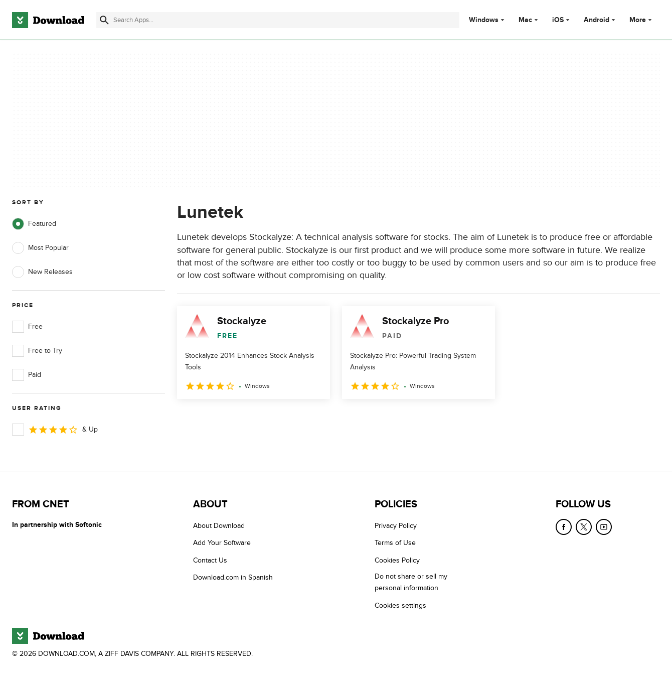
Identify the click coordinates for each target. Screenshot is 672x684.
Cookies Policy (397, 560)
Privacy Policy (396, 525)
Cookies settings (400, 605)
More (641, 20)
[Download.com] (48, 20)
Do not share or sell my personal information (411, 582)
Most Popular (40, 248)
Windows (483, 20)
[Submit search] (104, 20)
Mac (525, 20)
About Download (219, 525)
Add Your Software (222, 542)
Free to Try (37, 351)
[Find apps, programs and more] (277, 20)
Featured (34, 224)
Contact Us (210, 560)
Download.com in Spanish (233, 577)
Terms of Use (395, 542)
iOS (558, 20)
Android (596, 20)
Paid (26, 375)
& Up (55, 430)
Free (27, 327)
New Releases (42, 272)
